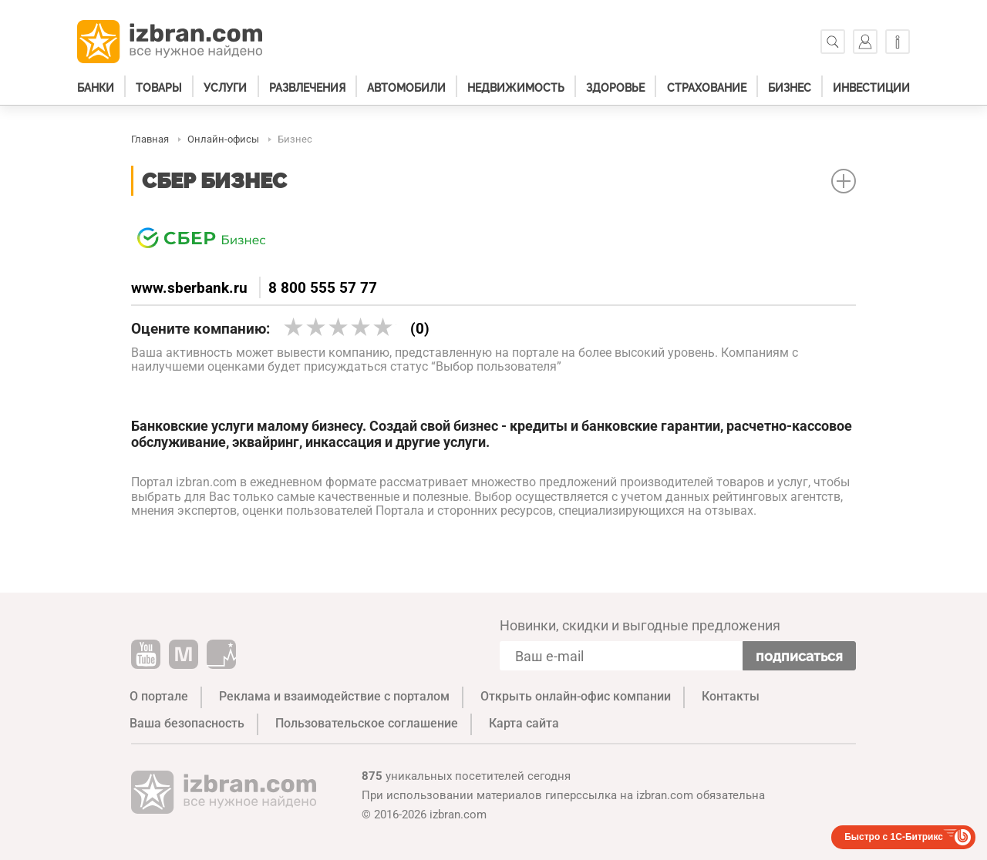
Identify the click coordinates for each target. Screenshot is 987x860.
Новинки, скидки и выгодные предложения (640, 625)
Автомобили (406, 88)
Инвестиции (871, 88)
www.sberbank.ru (189, 288)
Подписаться (799, 656)
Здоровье (615, 88)
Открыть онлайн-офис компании (575, 696)
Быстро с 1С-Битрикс (893, 836)
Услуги (225, 88)
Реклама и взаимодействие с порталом (334, 696)
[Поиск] (832, 41)
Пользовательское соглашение (366, 723)
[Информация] (897, 41)
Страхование (706, 88)
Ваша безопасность (187, 723)
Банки (95, 88)
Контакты (731, 696)
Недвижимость (515, 88)
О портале (159, 696)
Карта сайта (524, 723)
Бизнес (789, 88)
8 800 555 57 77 (322, 288)
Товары (159, 88)
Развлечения (307, 88)
